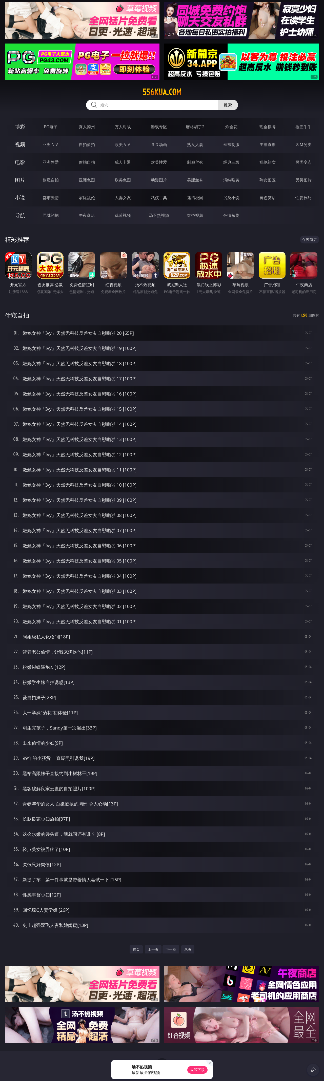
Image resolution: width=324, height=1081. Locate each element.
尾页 (187, 949)
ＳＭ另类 (303, 144)
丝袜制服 (231, 144)
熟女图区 (267, 180)
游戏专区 (159, 127)
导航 (20, 215)
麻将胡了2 (195, 127)
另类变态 (303, 162)
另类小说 (231, 197)
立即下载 (197, 1069)
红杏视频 (195, 215)
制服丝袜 (195, 162)
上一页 (153, 949)
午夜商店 (87, 215)
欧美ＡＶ (123, 144)
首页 (136, 949)
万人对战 (123, 127)
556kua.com (162, 92)
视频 (20, 144)
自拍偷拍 (87, 144)
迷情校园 (195, 197)
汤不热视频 (159, 215)
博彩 (20, 126)
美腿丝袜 (195, 180)
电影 (20, 162)
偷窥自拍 (51, 180)
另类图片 (303, 180)
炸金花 (231, 127)
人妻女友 (123, 197)
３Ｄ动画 (159, 144)
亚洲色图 (87, 180)
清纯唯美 (231, 180)
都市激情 (51, 197)
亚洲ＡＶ (51, 144)
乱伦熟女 (267, 162)
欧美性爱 (159, 162)
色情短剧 (231, 215)
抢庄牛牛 (303, 127)
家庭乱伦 (87, 197)
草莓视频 (123, 215)
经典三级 (231, 162)
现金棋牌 (267, 127)
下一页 (171, 949)
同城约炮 (51, 215)
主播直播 (267, 144)
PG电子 (50, 127)
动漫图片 (159, 180)
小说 (20, 197)
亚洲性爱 (51, 162)
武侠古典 (159, 197)
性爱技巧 (303, 197)
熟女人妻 (195, 144)
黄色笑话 (267, 197)
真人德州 (87, 127)
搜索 (228, 105)
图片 (20, 179)
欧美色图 (123, 180)
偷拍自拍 (87, 162)
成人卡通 (123, 162)
